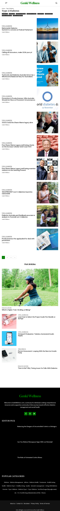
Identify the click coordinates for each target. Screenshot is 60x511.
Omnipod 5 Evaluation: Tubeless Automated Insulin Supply (36, 335)
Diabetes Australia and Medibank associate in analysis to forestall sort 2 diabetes (18, 216)
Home (3, 8)
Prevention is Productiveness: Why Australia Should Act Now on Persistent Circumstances (19, 99)
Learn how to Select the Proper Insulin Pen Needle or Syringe (36, 317)
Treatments (49, 13)
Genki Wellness (6, 32)
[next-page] (14, 257)
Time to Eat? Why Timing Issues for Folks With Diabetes (37, 368)
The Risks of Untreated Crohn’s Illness (29, 457)
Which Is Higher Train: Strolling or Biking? (16, 310)
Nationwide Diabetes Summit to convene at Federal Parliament (17, 29)
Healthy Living (31, 13)
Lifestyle (40, 13)
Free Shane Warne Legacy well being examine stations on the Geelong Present (18, 169)
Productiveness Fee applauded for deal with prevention (18, 239)
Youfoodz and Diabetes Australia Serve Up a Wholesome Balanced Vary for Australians (18, 76)
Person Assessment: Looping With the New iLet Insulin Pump (37, 352)
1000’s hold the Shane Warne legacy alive (17, 122)
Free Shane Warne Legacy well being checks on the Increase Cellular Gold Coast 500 (18, 146)
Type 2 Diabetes (18, 15)
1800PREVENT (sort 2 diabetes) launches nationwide (17, 193)
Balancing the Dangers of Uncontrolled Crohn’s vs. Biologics (37, 426)
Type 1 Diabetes (7, 15)
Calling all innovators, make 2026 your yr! (17, 52)
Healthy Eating (21, 13)
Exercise (12, 13)
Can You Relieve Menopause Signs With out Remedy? (35, 442)
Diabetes (5, 13)
